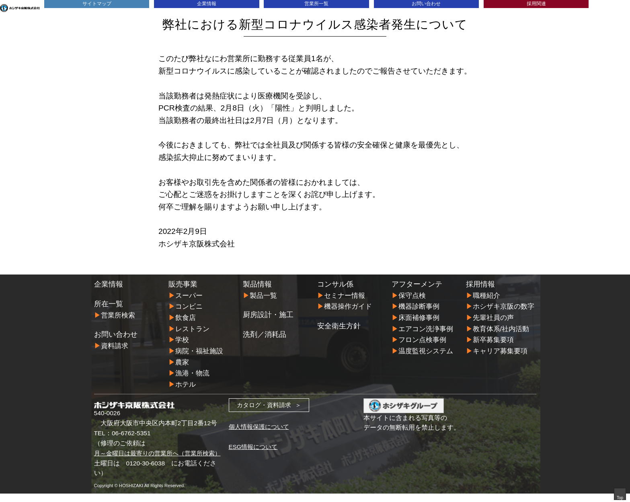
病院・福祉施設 (199, 350)
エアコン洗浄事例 (425, 328)
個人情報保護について (261, 425)
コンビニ (189, 306)
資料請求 (114, 345)
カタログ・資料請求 (264, 403)
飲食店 (185, 317)
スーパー (189, 295)
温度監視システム (425, 350)
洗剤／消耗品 (264, 334)
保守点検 (412, 295)
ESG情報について (255, 445)
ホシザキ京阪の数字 (503, 306)
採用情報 (480, 284)
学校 (182, 339)
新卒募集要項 (493, 339)
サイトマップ (97, 4)
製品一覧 (263, 295)
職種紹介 (486, 295)
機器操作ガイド (348, 306)
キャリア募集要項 (500, 350)
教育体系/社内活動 (501, 328)
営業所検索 (118, 315)
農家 (182, 361)
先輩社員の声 (493, 317)
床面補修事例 (418, 317)
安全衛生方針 (339, 326)
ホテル (185, 383)
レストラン (192, 328)
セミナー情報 (344, 295)
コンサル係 (335, 284)
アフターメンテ (417, 284)
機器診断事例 (418, 306)
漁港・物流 (192, 372)
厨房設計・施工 (268, 315)
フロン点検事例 (422, 339)
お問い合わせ (426, 4)
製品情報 (257, 284)
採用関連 (536, 4)
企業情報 (206, 4)
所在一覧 (108, 304)
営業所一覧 (317, 4)
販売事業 (182, 284)
